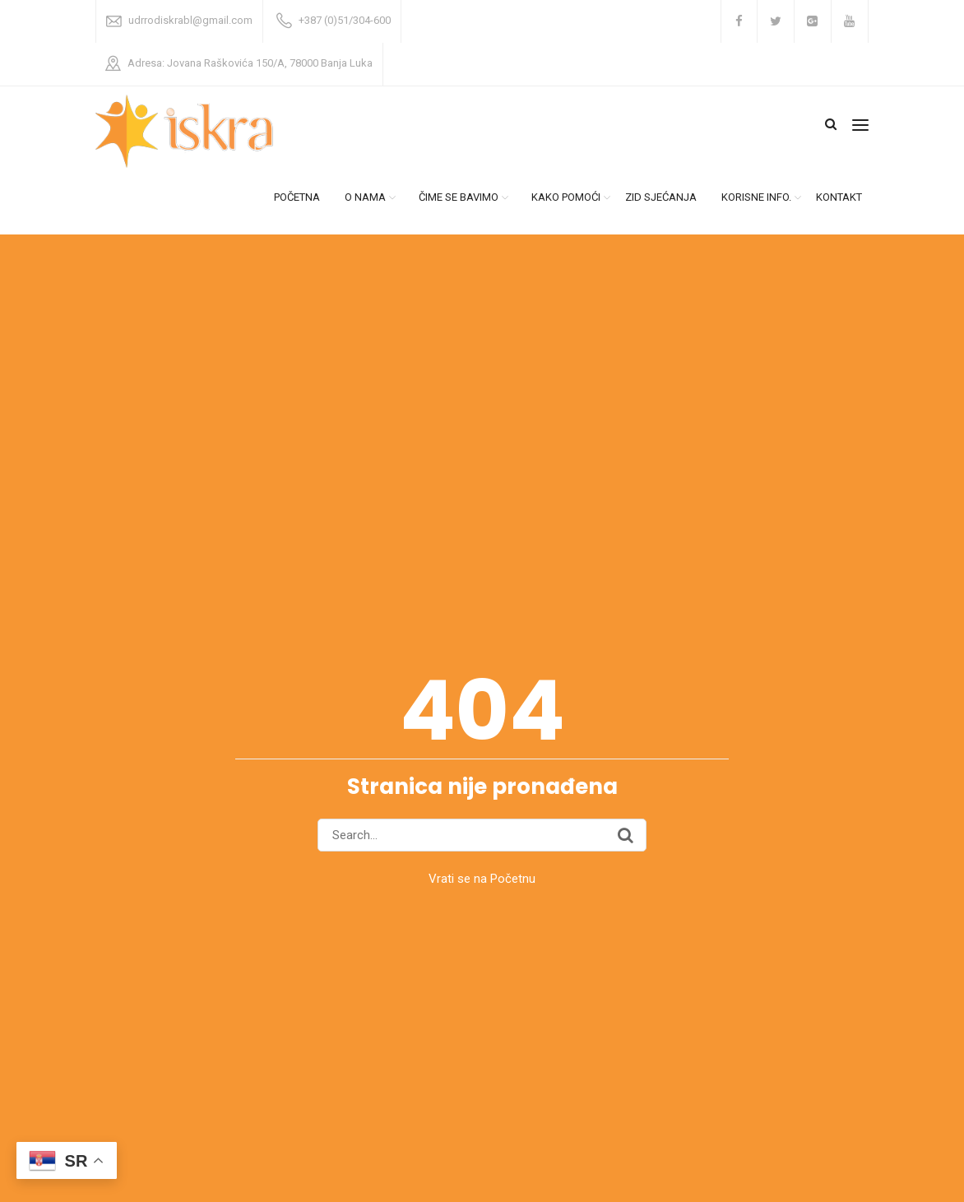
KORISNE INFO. (756, 197)
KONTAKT (839, 197)
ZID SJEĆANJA (661, 197)
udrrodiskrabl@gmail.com (190, 20)
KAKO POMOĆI (565, 197)
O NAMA (365, 197)
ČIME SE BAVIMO (458, 197)
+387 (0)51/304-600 (345, 20)
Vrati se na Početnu (482, 878)
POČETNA (297, 197)
